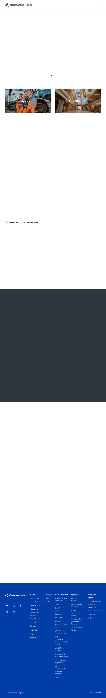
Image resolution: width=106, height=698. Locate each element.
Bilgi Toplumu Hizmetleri (76, 605)
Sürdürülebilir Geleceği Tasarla (61, 655)
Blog (31, 634)
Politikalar (58, 617)
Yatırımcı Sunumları (92, 606)
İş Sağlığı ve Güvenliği (59, 649)
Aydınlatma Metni (75, 599)
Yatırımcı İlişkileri (92, 596)
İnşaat (48, 598)
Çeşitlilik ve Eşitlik (59, 609)
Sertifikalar (59, 621)
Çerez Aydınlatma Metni (75, 612)
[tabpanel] (53, 45)
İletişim (33, 637)
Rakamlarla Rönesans (34, 614)
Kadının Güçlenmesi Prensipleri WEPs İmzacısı (61, 640)
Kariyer (33, 626)
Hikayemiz (34, 609)
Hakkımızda (34, 598)
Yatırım (48, 602)
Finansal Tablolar (94, 601)
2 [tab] (54, 75)
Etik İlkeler (59, 677)
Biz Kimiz (34, 594)
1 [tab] (51, 75)
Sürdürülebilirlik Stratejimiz (61, 599)
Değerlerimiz (35, 605)
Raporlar (58, 614)
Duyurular (92, 614)
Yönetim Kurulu (36, 619)
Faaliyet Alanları (36, 602)
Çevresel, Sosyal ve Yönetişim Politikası (77, 621)
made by (95, 693)
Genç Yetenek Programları (60, 661)
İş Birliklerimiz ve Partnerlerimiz (61, 632)
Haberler (33, 630)
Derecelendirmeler (94, 611)
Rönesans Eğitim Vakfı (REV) (61, 626)
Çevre (57, 604)
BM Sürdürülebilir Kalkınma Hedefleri (60, 670)
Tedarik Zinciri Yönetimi (76, 628)
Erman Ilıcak (34, 622)
